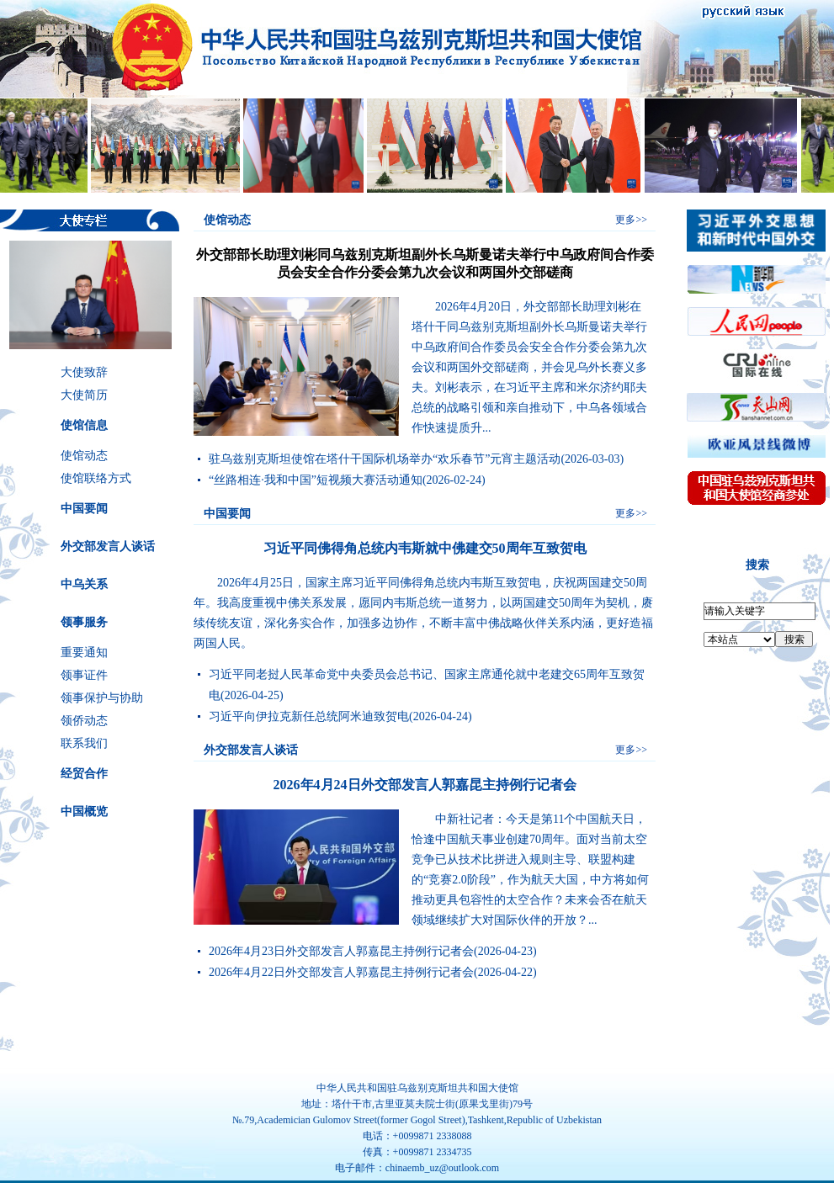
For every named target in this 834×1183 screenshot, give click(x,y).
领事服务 (84, 622)
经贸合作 (84, 773)
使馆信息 (84, 425)
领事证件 (84, 675)
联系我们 (84, 743)
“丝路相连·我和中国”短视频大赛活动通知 (315, 480)
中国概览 (84, 811)
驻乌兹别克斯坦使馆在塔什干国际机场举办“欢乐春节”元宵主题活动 (384, 459)
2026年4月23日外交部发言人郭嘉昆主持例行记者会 (341, 951)
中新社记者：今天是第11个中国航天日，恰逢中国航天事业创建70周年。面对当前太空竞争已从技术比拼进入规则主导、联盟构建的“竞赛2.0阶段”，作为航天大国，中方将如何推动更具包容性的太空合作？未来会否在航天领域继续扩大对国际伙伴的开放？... (530, 869)
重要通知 (84, 652)
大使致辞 (84, 372)
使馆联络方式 (96, 478)
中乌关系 (84, 584)
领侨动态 (84, 720)
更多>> (631, 219)
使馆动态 (84, 455)
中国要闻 (84, 508)
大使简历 (84, 395)
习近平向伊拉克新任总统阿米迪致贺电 (309, 716)
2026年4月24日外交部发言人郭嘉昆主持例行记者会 (425, 784)
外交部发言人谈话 (108, 546)
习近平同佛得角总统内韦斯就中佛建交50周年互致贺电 (425, 548)
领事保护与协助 (102, 698)
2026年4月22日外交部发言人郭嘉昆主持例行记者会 (341, 972)
